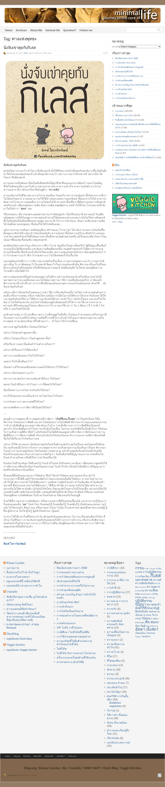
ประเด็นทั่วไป (114, 687)
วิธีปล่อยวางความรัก (124, 115)
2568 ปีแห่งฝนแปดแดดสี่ (126, 183)
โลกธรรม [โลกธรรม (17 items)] (150, 633)
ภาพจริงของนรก (66, 623)
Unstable (12, 591)
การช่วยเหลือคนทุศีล (124, 80)
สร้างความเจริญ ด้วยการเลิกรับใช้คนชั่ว (132, 85)
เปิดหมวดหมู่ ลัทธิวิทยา (19, 604)
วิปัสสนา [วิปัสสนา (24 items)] (147, 618)
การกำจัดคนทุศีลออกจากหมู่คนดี (129, 67)
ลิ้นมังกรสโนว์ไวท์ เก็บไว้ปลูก (23, 572)
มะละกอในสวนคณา (18, 576)
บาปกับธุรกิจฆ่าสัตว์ (123, 89)
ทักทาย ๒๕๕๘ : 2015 (124, 141)
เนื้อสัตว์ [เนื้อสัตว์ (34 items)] (152, 629)
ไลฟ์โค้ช (62, 648)
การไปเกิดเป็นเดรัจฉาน (125, 98)
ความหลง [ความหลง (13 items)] (142, 587)
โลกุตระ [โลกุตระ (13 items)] (138, 637)
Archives (21, 30)
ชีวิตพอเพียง (114, 660)
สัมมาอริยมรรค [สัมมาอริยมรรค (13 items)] (152, 626)
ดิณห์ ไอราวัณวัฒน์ (14, 543)
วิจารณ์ (111, 710)
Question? (69, 30)
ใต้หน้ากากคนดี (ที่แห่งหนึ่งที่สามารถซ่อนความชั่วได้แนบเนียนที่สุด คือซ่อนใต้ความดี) (25, 616)
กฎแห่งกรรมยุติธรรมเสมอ (126, 136)
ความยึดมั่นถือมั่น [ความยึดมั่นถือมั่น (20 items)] (144, 583)
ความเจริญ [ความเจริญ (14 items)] (139, 591)
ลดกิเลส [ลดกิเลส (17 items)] (152, 611)
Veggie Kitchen (119, 215)
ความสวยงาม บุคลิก (118, 613)
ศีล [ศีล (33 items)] (147, 622)
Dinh (26, 53)
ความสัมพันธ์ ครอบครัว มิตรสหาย (115, 624)
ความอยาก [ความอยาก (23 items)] (153, 586)
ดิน (117, 165)
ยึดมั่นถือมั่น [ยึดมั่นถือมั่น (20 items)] (141, 611)
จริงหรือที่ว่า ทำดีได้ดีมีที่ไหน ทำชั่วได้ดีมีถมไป (135, 157)
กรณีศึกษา (113, 568)
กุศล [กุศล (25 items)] (138, 579)
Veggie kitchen (15, 644)
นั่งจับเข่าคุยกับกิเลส (19, 48)
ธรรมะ (111, 674)
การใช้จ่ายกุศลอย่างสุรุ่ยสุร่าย (73, 636)
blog (120, 222)
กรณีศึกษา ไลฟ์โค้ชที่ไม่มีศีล (73, 632)
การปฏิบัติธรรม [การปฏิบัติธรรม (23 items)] (152, 572)
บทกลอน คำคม (116, 683)
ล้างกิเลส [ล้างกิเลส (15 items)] (147, 615)
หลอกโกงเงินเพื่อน (122, 170)
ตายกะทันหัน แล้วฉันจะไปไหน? (128, 132)
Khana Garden (15, 563)
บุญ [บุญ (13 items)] (153, 598)
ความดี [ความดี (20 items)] (157, 580)
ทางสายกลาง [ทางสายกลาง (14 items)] (145, 594)
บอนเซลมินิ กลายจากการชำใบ (24, 585)
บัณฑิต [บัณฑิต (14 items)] (144, 598)
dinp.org (17, 756)
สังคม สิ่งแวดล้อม (117, 722)
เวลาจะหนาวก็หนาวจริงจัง (126, 175)
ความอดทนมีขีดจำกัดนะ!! (21, 609)
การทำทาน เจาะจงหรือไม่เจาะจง (129, 76)
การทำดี (111, 587)
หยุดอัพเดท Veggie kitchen (21, 649)
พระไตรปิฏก (114, 691)
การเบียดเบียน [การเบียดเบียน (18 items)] (142, 576)
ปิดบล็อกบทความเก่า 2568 (126, 58)
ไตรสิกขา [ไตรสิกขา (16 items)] (146, 636)
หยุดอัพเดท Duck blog (19, 638)
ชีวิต (109, 656)
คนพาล (111, 596)
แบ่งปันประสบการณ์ (118, 742)
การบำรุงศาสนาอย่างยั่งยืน (126, 145)
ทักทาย (111, 669)
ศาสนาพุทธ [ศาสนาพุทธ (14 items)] (140, 623)
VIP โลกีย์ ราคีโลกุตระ (70, 627)
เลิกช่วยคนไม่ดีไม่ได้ (124, 71)
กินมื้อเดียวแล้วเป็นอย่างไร (126, 120)
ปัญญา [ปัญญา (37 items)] (140, 604)
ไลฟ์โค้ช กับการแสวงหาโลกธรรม (76, 653)
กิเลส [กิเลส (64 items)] (155, 575)
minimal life (52, 30)
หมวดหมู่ (116, 47)
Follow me (86, 30)
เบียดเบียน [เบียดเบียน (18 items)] (140, 633)
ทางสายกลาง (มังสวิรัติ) (70, 662)
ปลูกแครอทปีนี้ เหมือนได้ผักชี (23, 581)
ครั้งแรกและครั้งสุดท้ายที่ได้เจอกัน (76, 657)
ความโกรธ (113, 651)
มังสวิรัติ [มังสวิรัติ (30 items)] (141, 608)
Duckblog (13, 633)
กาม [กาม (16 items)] (147, 568)
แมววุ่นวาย (12, 568)
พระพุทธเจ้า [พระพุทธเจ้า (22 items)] (154, 604)
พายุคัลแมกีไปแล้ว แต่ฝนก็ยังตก (128, 188)
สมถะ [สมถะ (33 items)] (155, 622)
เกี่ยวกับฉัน (113, 738)
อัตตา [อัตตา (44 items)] (140, 629)
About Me (36, 30)
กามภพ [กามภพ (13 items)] (152, 569)
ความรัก (112, 608)
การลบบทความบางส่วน (125, 63)
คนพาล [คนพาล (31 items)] (146, 579)
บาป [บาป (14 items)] (149, 598)
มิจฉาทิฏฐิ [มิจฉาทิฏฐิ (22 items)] (153, 608)
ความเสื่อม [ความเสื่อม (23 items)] (151, 590)
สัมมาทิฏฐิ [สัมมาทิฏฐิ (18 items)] (140, 626)
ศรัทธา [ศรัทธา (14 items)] (156, 619)
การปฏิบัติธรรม (116, 592)
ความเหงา (113, 639)
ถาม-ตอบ (119, 111)
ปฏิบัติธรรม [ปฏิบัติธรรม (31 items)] (143, 601)
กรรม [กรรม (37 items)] (139, 568)
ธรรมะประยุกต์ (115, 678)
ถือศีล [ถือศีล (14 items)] (137, 594)
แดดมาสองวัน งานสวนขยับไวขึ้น (129, 179)
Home (8, 30)
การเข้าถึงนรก (121, 94)
